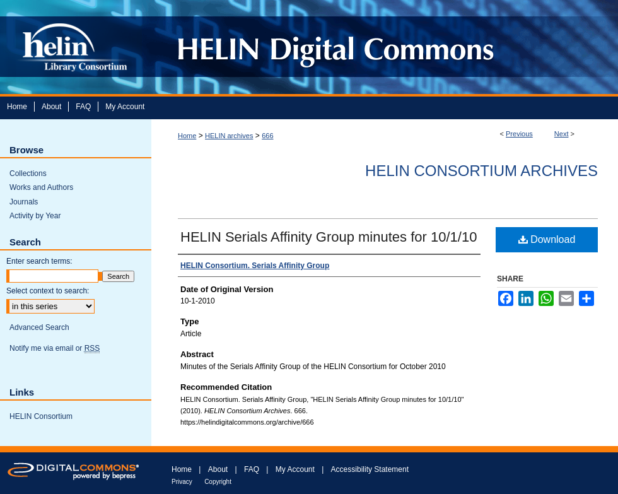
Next (561, 134)
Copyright (217, 481)
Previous (519, 134)
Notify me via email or (54, 348)
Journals (23, 201)
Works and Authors (41, 187)
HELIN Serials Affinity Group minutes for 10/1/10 (328, 237)
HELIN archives (229, 135)
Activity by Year (35, 215)
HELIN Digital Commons (380, 47)
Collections (28, 173)
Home (187, 135)
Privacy (182, 481)
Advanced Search (39, 327)
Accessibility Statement (370, 469)
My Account (295, 469)
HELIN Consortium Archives (481, 170)
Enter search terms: (39, 261)
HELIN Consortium (41, 416)
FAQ (251, 469)
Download (547, 239)
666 (267, 135)
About (218, 469)
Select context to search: (47, 290)
